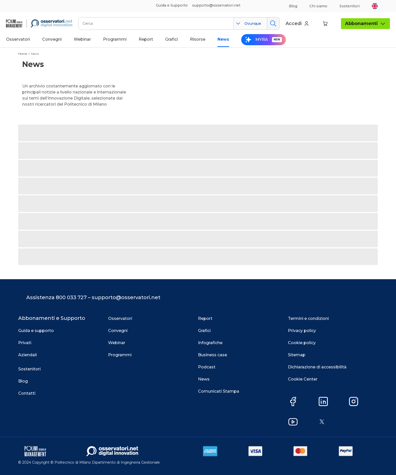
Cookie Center (302, 379)
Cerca (273, 23)
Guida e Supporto (172, 5)
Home (22, 54)
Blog (293, 6)
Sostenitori (349, 6)
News (35, 54)
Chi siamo (318, 6)
